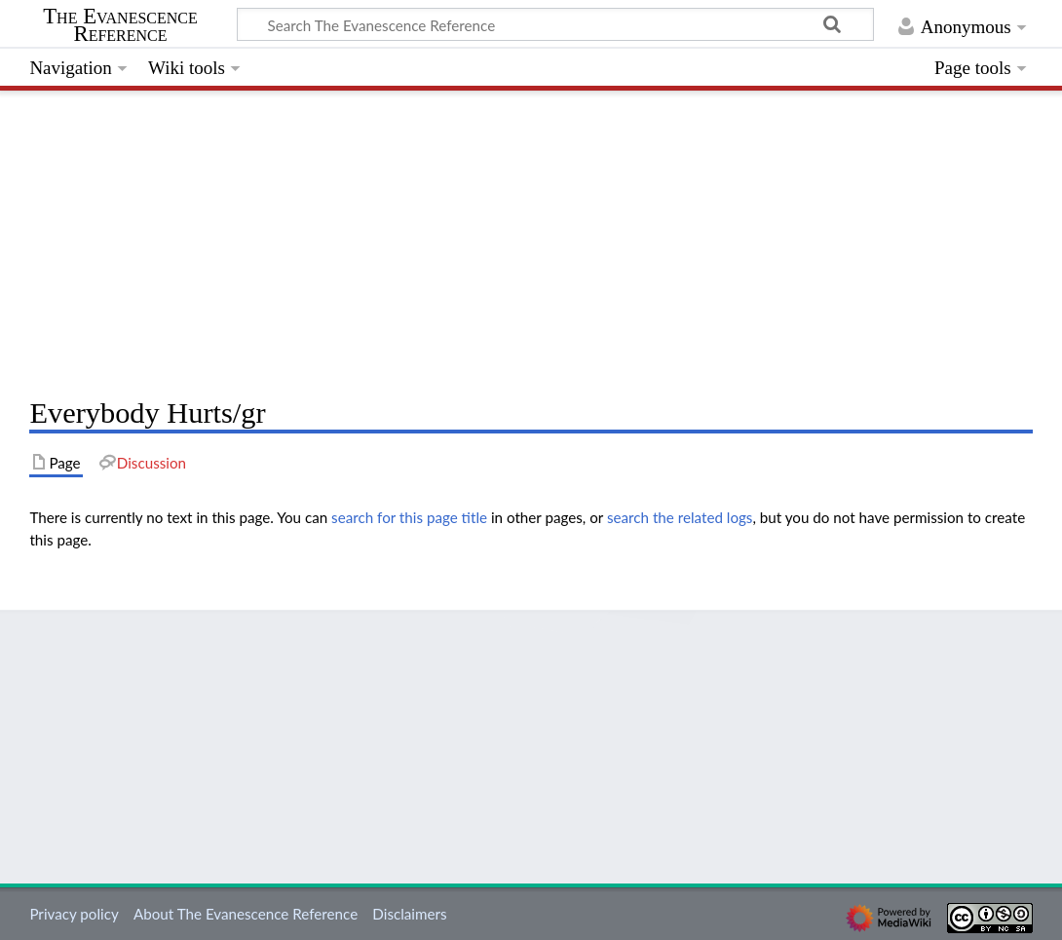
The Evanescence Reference (120, 25)
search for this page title (409, 517)
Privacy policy (73, 913)
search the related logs (680, 517)
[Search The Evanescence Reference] (555, 24)
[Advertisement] (530, 238)
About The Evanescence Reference (245, 913)
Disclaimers (409, 913)
